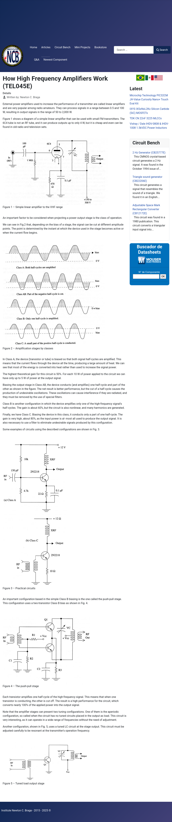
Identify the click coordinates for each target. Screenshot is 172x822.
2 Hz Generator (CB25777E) (149, 152)
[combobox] (134, 50)
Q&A (36, 59)
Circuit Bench (62, 47)
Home (33, 47)
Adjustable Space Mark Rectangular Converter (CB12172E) (146, 209)
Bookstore (100, 47)
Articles (45, 47)
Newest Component (55, 59)
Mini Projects (82, 47)
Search (162, 49)
